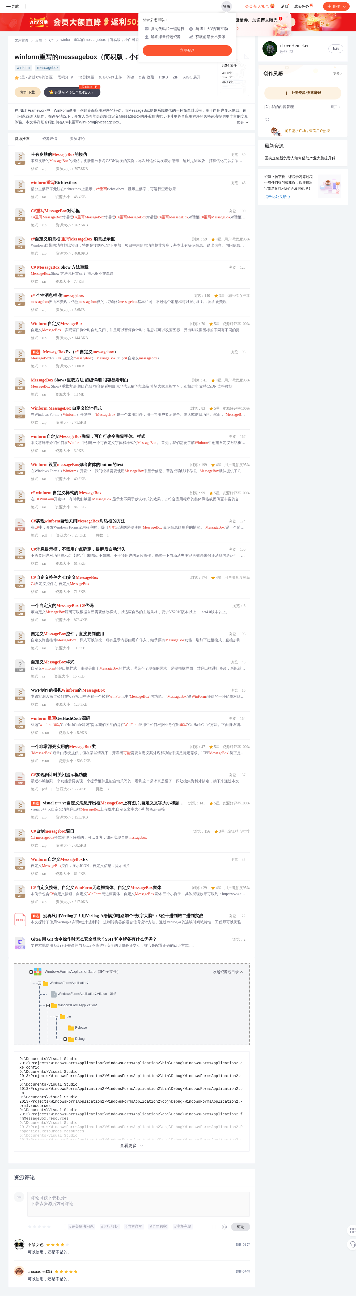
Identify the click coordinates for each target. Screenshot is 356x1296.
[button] (243, 122)
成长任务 (303, 5)
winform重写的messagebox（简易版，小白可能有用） (94, 58)
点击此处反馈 (277, 197)
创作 (336, 6)
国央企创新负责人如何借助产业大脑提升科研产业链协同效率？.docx (303, 158)
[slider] (39, 1226)
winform (23, 68)
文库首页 (21, 41)
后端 (38, 41)
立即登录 (187, 50)
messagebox (47, 68)
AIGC (187, 78)
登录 (226, 6)
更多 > (337, 74)
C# (51, 41)
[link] (21, 41)
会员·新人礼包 (260, 6)
